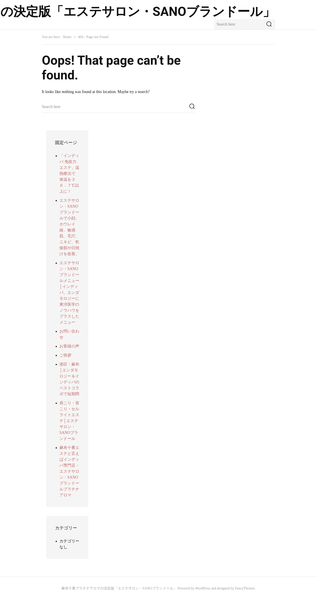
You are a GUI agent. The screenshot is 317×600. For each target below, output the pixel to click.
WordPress (202, 588)
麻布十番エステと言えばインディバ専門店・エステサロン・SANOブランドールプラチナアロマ (69, 471)
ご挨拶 (65, 355)
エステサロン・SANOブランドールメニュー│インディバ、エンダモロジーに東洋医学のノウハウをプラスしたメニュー (69, 292)
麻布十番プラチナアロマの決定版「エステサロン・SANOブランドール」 (119, 588)
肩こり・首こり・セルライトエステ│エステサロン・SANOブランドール (69, 421)
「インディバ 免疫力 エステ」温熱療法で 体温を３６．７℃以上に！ (69, 174)
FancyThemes (245, 588)
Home (67, 37)
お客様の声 (69, 346)
